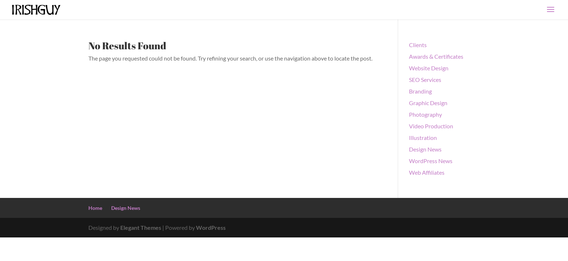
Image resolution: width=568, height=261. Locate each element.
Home (95, 208)
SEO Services (425, 79)
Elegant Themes (140, 227)
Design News (425, 149)
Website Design (428, 68)
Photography (425, 114)
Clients (418, 44)
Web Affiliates (426, 172)
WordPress (211, 227)
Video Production (431, 126)
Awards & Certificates (436, 56)
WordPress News (430, 160)
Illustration (423, 137)
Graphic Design (428, 102)
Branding (420, 91)
